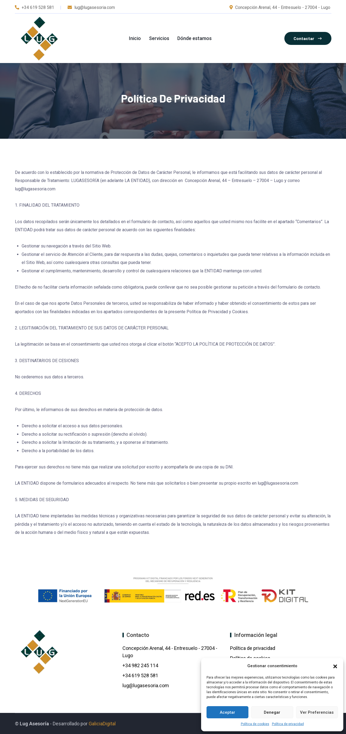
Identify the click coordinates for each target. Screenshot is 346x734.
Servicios (159, 38)
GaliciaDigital (102, 723)
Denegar (272, 712)
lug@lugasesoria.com (145, 685)
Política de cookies (255, 724)
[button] (335, 666)
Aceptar (227, 712)
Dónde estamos (194, 38)
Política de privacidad (288, 724)
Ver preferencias (317, 712)
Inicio (135, 38)
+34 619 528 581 (38, 7)
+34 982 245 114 (140, 665)
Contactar (308, 38)
